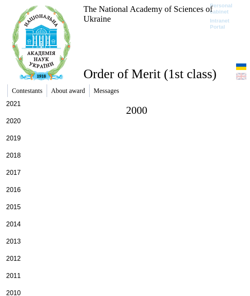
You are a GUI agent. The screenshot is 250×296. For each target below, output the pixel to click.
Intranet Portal (220, 24)
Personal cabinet (221, 8)
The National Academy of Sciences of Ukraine (148, 13)
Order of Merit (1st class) (149, 73)
